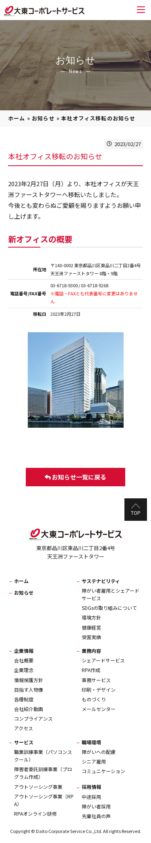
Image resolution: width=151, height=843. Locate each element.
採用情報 (91, 786)
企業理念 (23, 669)
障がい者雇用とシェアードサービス (110, 594)
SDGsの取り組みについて (109, 607)
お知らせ (43, 118)
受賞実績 (91, 637)
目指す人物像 (28, 689)
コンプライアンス (33, 718)
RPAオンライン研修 (35, 813)
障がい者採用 (96, 806)
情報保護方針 (28, 679)
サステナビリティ (101, 580)
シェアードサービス (103, 660)
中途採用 (91, 796)
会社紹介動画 (28, 708)
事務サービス (96, 679)
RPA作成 (91, 669)
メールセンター (99, 708)
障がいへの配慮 (99, 751)
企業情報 (23, 650)
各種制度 (23, 699)
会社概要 (23, 660)
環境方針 (91, 617)
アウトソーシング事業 (38, 786)
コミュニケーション (103, 771)
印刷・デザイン (99, 689)
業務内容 (91, 650)
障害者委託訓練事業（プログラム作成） (43, 773)
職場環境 (91, 742)
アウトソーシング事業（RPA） (44, 800)
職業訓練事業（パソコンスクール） (43, 755)
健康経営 (91, 627)
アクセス (23, 728)
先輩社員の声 (96, 816)
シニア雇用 (94, 761)
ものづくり (94, 699)
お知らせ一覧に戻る (75, 477)
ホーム (16, 118)
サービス (23, 742)
